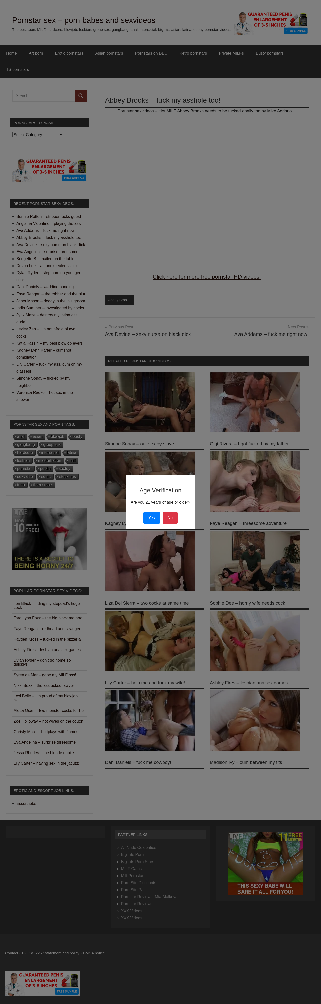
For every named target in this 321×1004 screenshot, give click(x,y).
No (170, 518)
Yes (151, 518)
